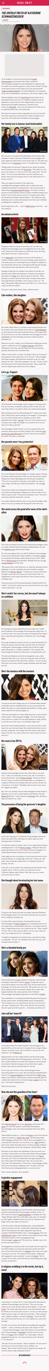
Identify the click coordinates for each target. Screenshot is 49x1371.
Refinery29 (18, 1053)
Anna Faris (28, 1124)
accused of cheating (16, 1075)
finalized (28, 1251)
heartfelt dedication (24, 1214)
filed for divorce (12, 561)
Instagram (44, 1205)
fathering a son (9, 549)
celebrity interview (28, 346)
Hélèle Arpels (30, 206)
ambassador (9, 258)
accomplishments (40, 330)
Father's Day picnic (23, 1138)
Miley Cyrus (42, 1075)
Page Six (36, 1233)
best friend (22, 1332)
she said (20, 420)
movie (3, 1126)
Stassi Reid (5, 19)
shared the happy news (8, 1235)
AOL (27, 717)
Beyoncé (32, 796)
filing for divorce (10, 1124)
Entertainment (6, 8)
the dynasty (27, 169)
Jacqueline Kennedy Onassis (20, 190)
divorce (27, 982)
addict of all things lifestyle (11, 91)
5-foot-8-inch (25, 97)
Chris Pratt (12, 107)
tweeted (35, 1080)
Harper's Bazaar (16, 572)
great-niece (17, 163)
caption (15, 1240)
